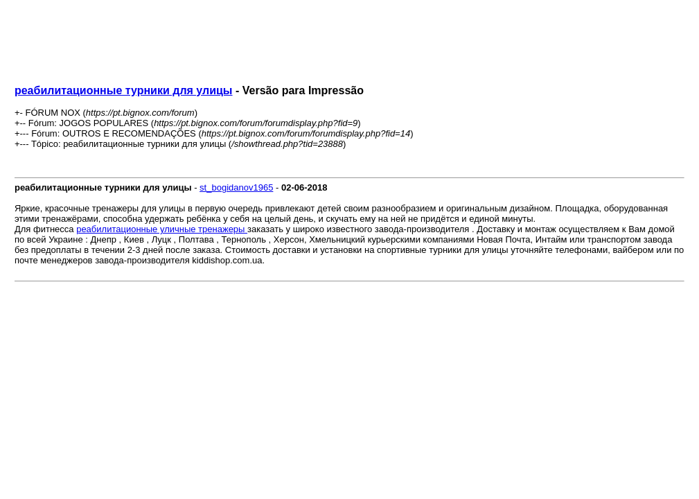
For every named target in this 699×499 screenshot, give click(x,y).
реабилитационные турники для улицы (124, 90)
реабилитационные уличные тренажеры (161, 229)
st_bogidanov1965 (236, 187)
